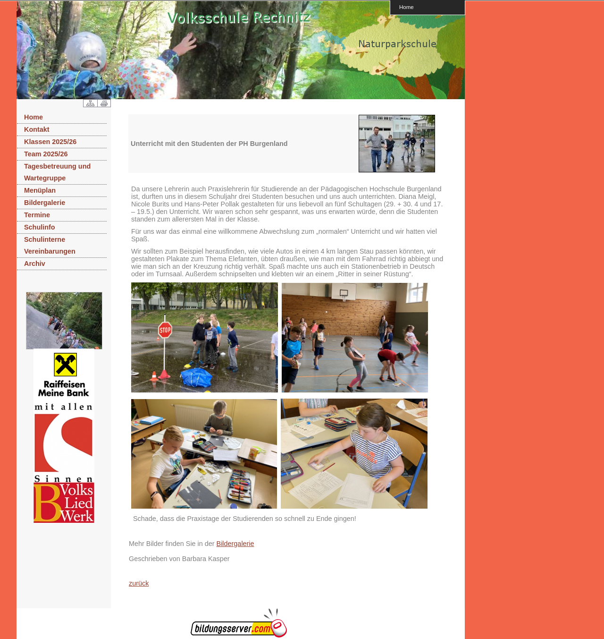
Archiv (34, 263)
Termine (37, 215)
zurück (139, 583)
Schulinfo (39, 227)
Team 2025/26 (46, 154)
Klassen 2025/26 (50, 141)
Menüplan (40, 190)
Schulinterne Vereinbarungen (50, 245)
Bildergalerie (44, 202)
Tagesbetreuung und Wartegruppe (57, 172)
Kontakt (37, 129)
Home (406, 6)
